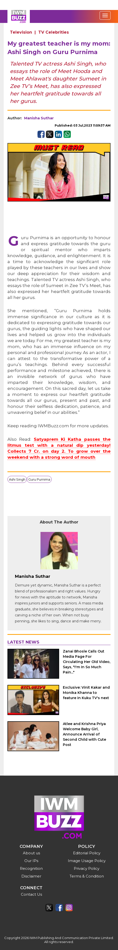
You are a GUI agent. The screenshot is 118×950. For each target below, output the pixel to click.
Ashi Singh (17, 479)
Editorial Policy (86, 853)
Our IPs (31, 860)
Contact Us (31, 894)
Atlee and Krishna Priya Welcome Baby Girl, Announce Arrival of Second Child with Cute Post (84, 734)
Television (21, 32)
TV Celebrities (53, 32)
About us (31, 853)
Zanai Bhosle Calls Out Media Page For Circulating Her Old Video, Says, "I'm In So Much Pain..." (86, 661)
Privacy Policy (86, 868)
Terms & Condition (87, 876)
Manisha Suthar (39, 118)
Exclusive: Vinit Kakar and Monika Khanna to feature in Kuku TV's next (86, 692)
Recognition (31, 868)
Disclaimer (31, 876)
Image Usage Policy (87, 860)
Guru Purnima (39, 479)
